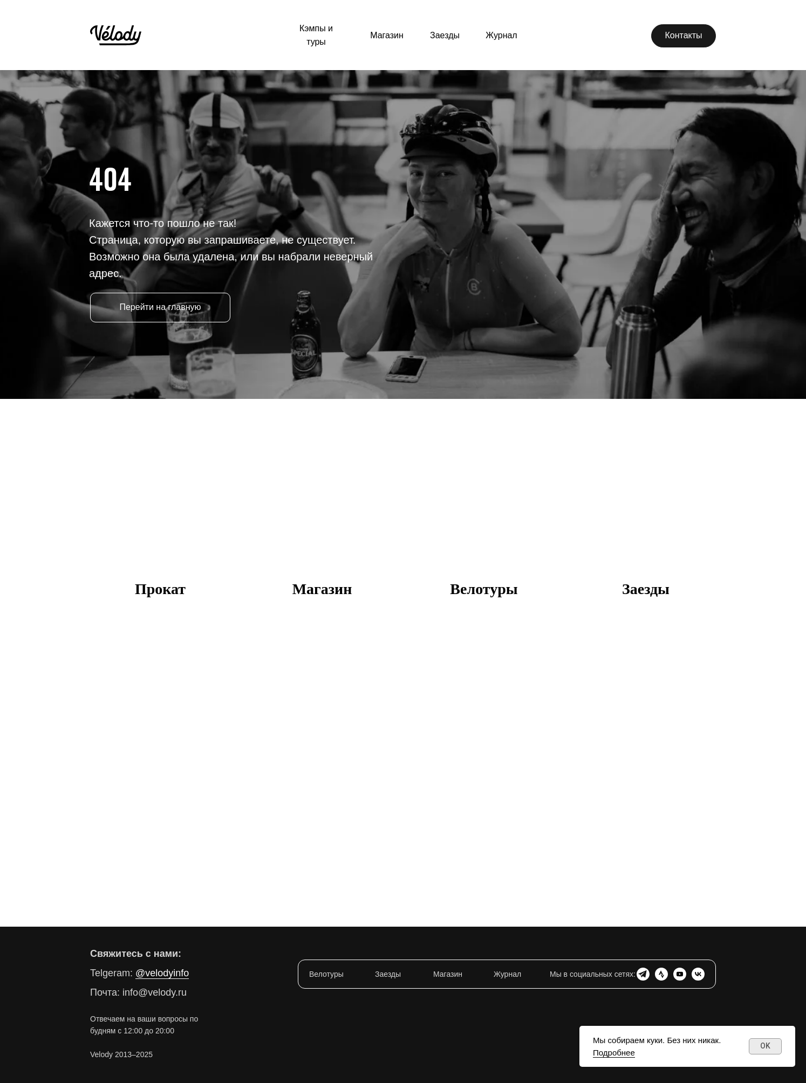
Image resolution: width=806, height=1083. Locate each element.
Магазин (322, 589)
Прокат (160, 589)
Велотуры (483, 589)
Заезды (646, 589)
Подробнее (614, 1052)
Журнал (507, 974)
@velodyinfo (162, 973)
